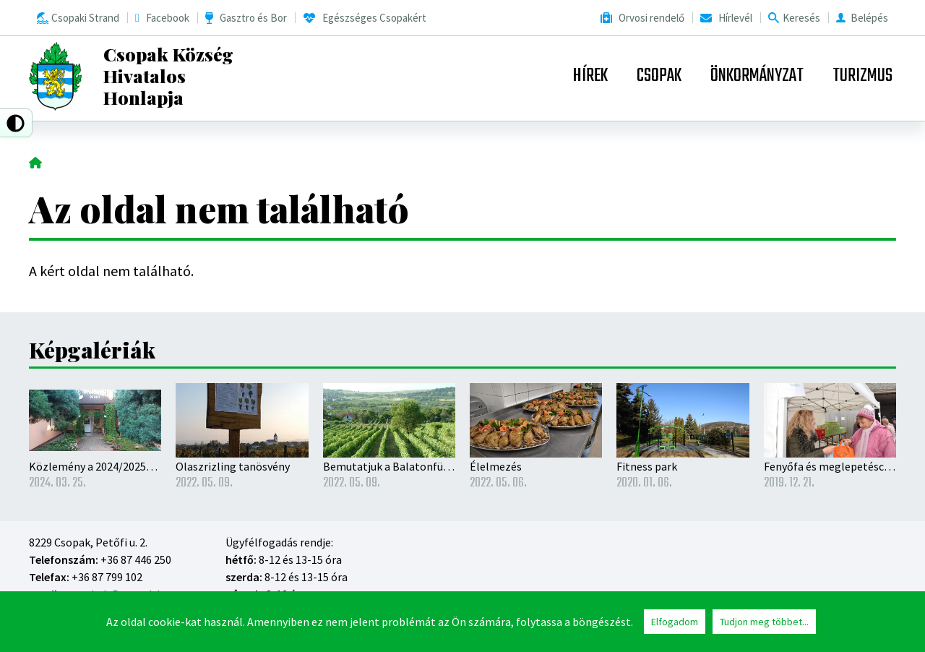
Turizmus (862, 76)
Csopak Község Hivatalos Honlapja (168, 75)
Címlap (35, 161)
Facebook (167, 18)
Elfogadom (674, 622)
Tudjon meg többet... (764, 622)
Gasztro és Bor (253, 18)
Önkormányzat (757, 76)
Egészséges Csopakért (374, 18)
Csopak (659, 76)
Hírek (590, 76)
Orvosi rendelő (651, 18)
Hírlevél (735, 18)
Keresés (801, 18)
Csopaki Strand (85, 18)
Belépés (869, 18)
